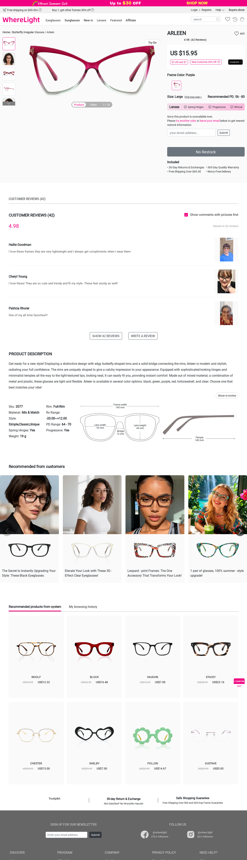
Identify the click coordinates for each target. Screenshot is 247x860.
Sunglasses (72, 20)
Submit (223, 133)
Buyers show (237, 10)
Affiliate (131, 20)
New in (88, 20)
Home (6, 32)
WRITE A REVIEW (143, 336)
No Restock (206, 151)
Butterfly (17, 32)
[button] (9, 104)
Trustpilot (54, 798)
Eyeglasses (53, 20)
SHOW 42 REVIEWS (106, 336)
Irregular (29, 32)
